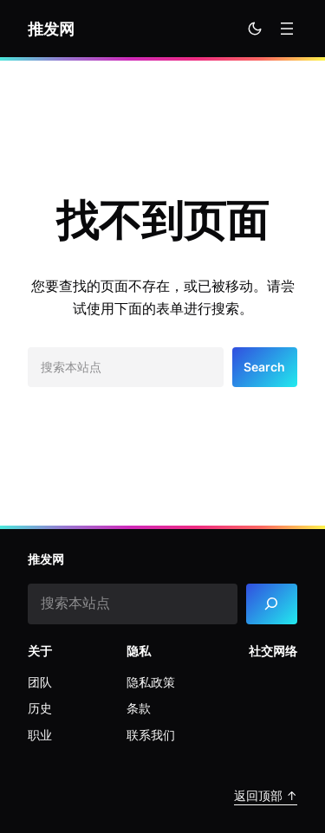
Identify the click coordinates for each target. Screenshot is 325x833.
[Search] (271, 604)
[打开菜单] (286, 28)
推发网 (51, 28)
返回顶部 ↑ (265, 795)
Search (264, 366)
